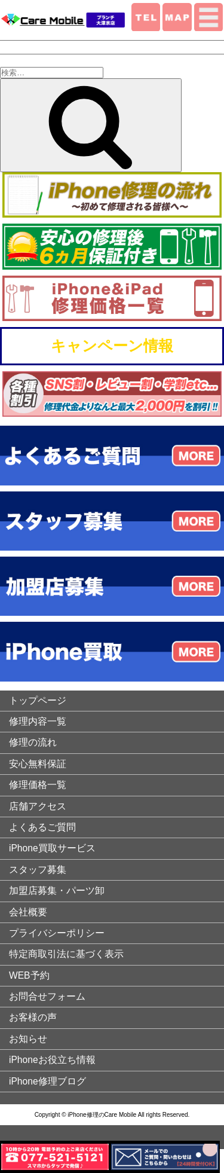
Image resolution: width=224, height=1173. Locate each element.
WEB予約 (29, 975)
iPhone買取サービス (52, 848)
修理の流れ (33, 742)
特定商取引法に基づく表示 (66, 954)
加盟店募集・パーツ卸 (57, 890)
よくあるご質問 (42, 827)
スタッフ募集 (37, 870)
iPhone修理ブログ (47, 1081)
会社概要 (28, 912)
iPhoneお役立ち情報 (52, 1060)
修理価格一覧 (37, 785)
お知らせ (28, 1039)
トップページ (37, 700)
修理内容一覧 (37, 721)
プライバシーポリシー (57, 933)
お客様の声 (33, 1017)
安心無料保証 (37, 764)
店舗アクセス (37, 806)
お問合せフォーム (47, 996)
